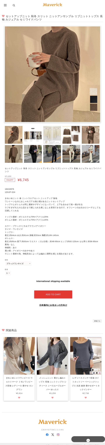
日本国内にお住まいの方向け (53, 302)
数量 (6, 269)
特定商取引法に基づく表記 (82, 442)
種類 (6, 260)
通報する (97, 318)
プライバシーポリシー (64, 442)
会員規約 (96, 442)
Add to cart (53, 291)
